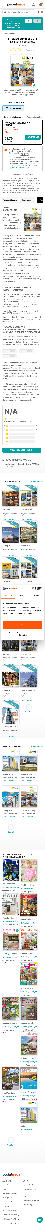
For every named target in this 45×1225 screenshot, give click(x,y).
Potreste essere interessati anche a (13, 854)
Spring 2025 (7, 546)
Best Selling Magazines (10, 1193)
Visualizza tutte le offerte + (22, 174)
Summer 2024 (26, 582)
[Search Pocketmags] (4, 12)
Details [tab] (23, 595)
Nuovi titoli (6, 1189)
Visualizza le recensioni (22, 450)
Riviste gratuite (7, 1198)
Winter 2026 (7, 774)
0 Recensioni (29, 50)
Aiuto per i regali (28, 1205)
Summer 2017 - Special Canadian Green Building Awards (28, 810)
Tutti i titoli (5, 1185)
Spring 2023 (7, 690)
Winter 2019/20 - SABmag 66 (28, 774)
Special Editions (11, 746)
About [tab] (36, 595)
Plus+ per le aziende (9, 1210)
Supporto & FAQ (28, 1185)
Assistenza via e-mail (30, 1189)
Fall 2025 (6, 509)
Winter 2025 (25, 546)
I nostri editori (7, 1206)
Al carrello (11, 519)
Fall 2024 (6, 582)
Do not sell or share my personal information (22, 634)
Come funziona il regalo (31, 1200)
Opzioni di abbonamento (19, 167)
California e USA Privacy (10, 1219)
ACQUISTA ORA (32, 137)
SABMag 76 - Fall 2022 (10, 727)
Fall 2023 (6, 654)
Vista (4, 519)
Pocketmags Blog (8, 1202)
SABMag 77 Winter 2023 (28, 690)
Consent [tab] (8, 595)
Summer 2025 (26, 509)
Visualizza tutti (37, 482)
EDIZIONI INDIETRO (11, 481)
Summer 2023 (26, 654)
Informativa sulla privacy (10, 1215)
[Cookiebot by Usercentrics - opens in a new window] (32, 588)
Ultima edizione (9, 34)
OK (22, 625)
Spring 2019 (7, 810)
